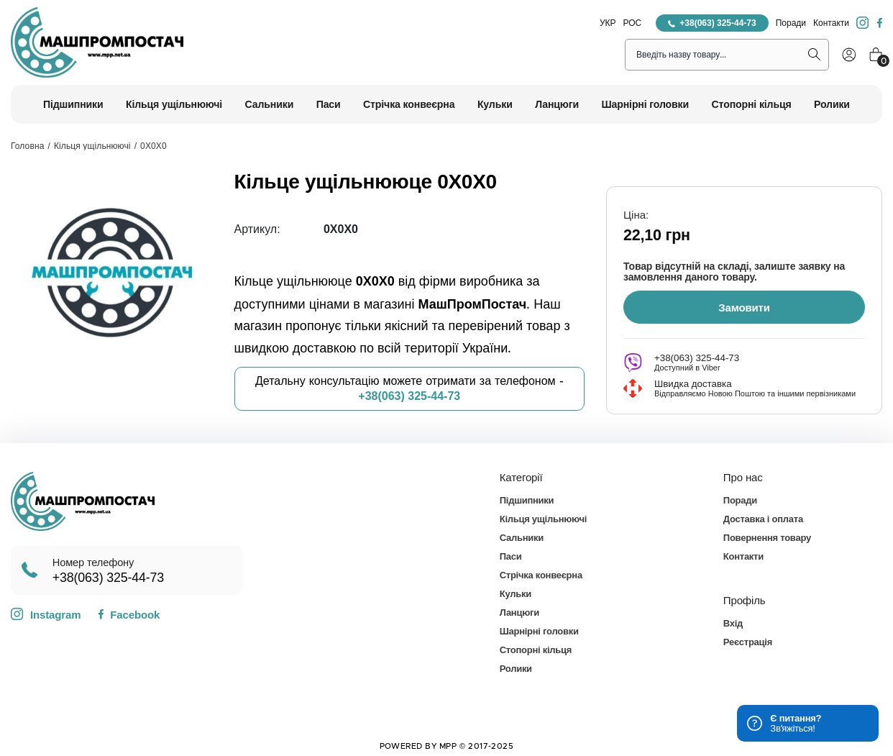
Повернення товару (767, 537)
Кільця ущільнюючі (92, 146)
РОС (632, 23)
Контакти (831, 23)
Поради (791, 23)
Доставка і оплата (763, 518)
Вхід (733, 622)
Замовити (744, 307)
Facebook (129, 614)
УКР (608, 23)
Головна (27, 146)
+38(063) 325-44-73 (712, 23)
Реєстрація (747, 641)
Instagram (46, 613)
